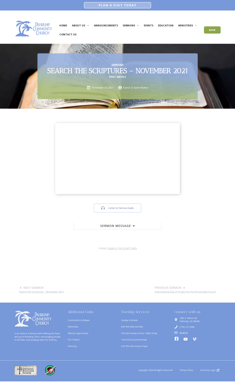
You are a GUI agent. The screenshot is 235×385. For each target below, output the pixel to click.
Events (148, 25)
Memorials (73, 326)
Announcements (106, 25)
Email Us (184, 332)
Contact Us (68, 34)
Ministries (188, 25)
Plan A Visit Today (117, 5)
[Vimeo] (194, 339)
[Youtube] (185, 339)
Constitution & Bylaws (79, 320)
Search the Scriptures (122, 248)
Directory (72, 346)
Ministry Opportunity (78, 333)
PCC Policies (74, 339)
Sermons (132, 25)
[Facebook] (176, 339)
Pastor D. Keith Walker (135, 87)
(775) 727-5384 (187, 327)
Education (165, 25)
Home (63, 25)
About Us (81, 25)
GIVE (212, 30)
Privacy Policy (186, 370)
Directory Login (208, 370)
